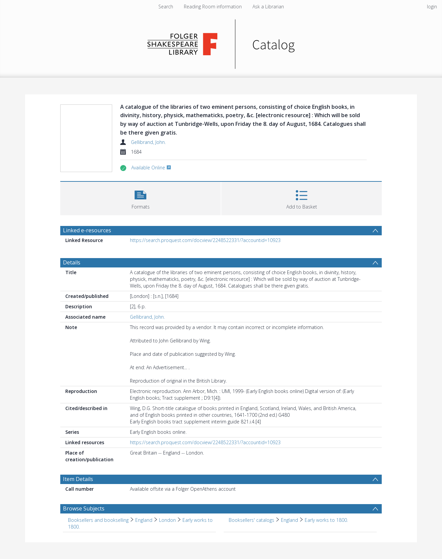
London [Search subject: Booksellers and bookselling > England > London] (167, 520)
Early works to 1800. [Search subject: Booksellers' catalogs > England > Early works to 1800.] (326, 520)
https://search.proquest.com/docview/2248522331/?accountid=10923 (205, 240)
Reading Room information (213, 6)
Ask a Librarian (268, 6)
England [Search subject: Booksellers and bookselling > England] (143, 520)
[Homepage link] (221, 42)
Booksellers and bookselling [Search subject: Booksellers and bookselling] (98, 520)
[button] (140, 198)
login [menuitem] (432, 6)
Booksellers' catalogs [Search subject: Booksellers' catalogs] (251, 520)
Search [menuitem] (165, 6)
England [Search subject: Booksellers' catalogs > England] (289, 520)
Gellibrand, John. (148, 142)
